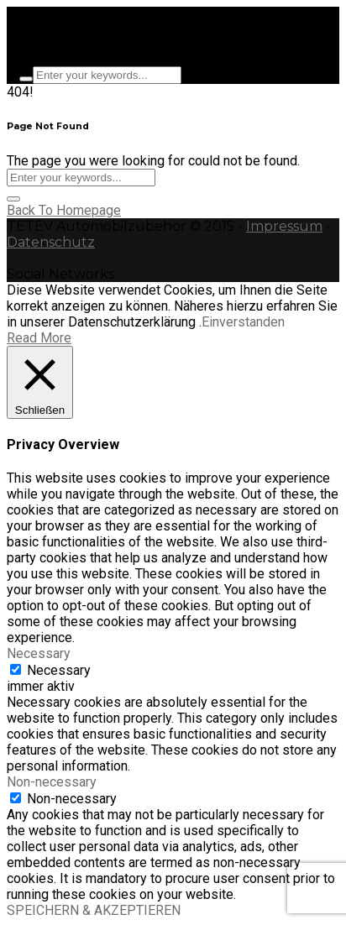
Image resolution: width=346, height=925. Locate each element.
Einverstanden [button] (243, 322)
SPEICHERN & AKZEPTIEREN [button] (94, 910)
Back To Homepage (64, 210)
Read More (39, 338)
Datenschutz (51, 242)
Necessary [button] (39, 653)
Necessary (59, 670)
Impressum (284, 226)
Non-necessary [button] (52, 782)
